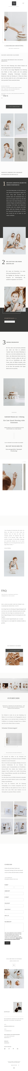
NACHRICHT (8, 922)
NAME (6, 885)
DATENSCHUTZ (6, 1042)
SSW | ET (7, 915)
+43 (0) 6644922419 (8, 877)
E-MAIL (7, 897)
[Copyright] (14, 1068)
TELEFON (7, 903)
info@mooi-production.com (11, 879)
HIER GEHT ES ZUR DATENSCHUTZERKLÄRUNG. (13, 938)
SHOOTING (8, 909)
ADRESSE (7, 891)
